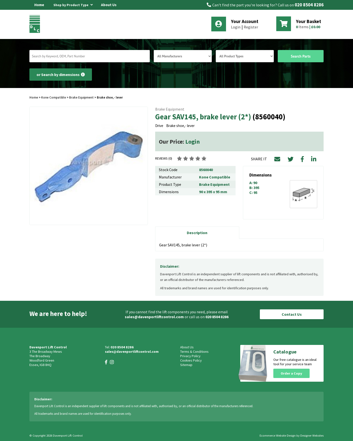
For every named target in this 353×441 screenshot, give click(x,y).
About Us (108, 4)
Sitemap (186, 365)
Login (235, 27)
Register (251, 27)
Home (39, 4)
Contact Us (292, 314)
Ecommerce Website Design (278, 435)
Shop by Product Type (73, 4)
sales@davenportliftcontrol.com (154, 316)
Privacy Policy (190, 356)
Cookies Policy (191, 360)
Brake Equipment (81, 97)
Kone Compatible (53, 97)
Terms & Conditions (194, 351)
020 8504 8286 (309, 5)
